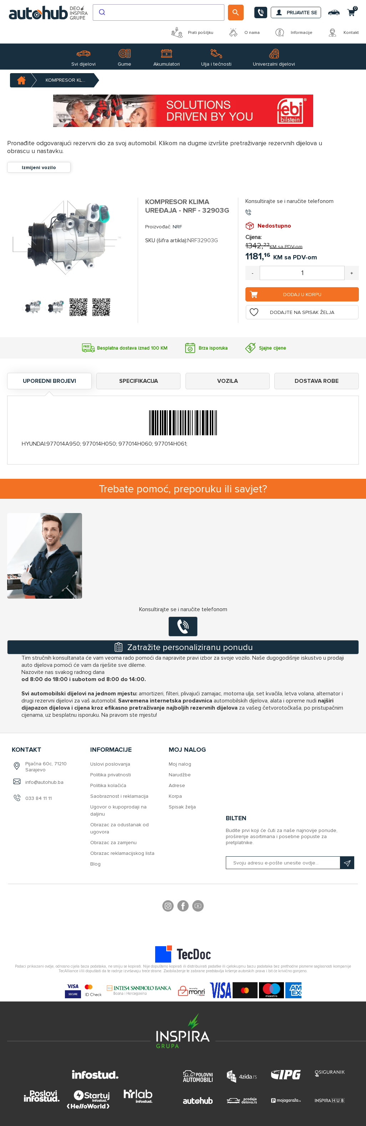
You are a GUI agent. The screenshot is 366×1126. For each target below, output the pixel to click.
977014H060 (135, 443)
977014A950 (63, 443)
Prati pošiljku (192, 32)
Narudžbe (180, 775)
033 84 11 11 (38, 798)
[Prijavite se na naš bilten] (290, 862)
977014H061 (170, 443)
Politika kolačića (108, 785)
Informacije (293, 32)
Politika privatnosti (110, 775)
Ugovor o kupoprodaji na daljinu (118, 810)
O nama (244, 32)
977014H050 (99, 443)
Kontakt (343, 32)
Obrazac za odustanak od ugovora (119, 828)
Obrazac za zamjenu (113, 843)
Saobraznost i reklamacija (119, 796)
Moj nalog (180, 764)
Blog (95, 864)
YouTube (198, 907)
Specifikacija (138, 381)
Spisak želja (182, 807)
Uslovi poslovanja (110, 764)
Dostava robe (317, 381)
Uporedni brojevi (49, 381)
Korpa (175, 796)
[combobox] (158, 12)
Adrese (177, 785)
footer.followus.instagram (168, 907)
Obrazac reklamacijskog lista (122, 853)
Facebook (183, 907)
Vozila (227, 381)
